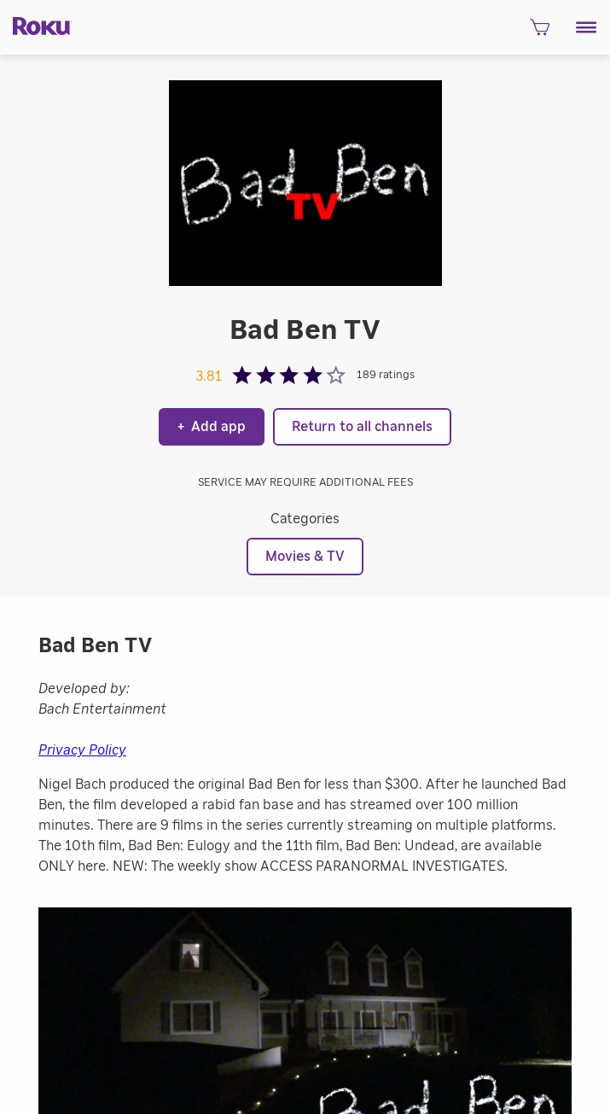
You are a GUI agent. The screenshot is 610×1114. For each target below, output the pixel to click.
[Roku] (36, 25)
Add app (211, 427)
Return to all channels (362, 427)
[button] (586, 27)
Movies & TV (305, 556)
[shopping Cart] (539, 32)
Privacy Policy (82, 750)
